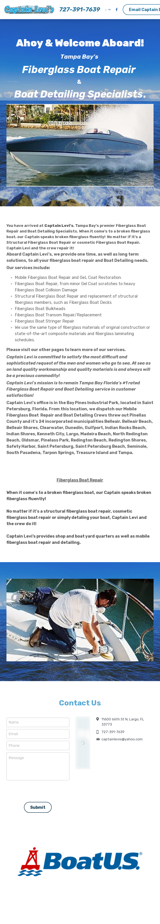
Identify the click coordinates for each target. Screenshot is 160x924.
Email (13, 733)
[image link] (29, 9)
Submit (37, 805)
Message (16, 758)
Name (14, 722)
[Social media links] (117, 9)
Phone (14, 745)
